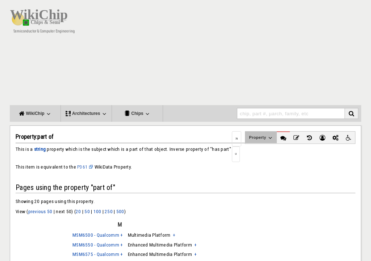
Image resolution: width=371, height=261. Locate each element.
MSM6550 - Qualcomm (95, 245)
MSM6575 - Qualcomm (95, 254)
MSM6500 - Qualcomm (95, 235)
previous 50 (40, 211)
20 (78, 211)
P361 (82, 167)
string (40, 149)
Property (261, 138)
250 (109, 211)
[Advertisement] (229, 54)
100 (97, 211)
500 (120, 211)
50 (87, 211)
